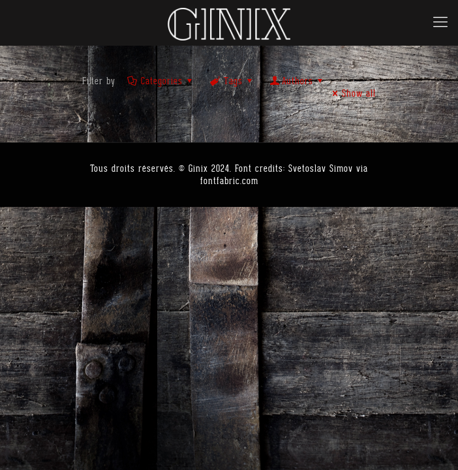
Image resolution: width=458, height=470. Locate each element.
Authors (297, 81)
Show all (352, 93)
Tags (232, 81)
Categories (160, 81)
